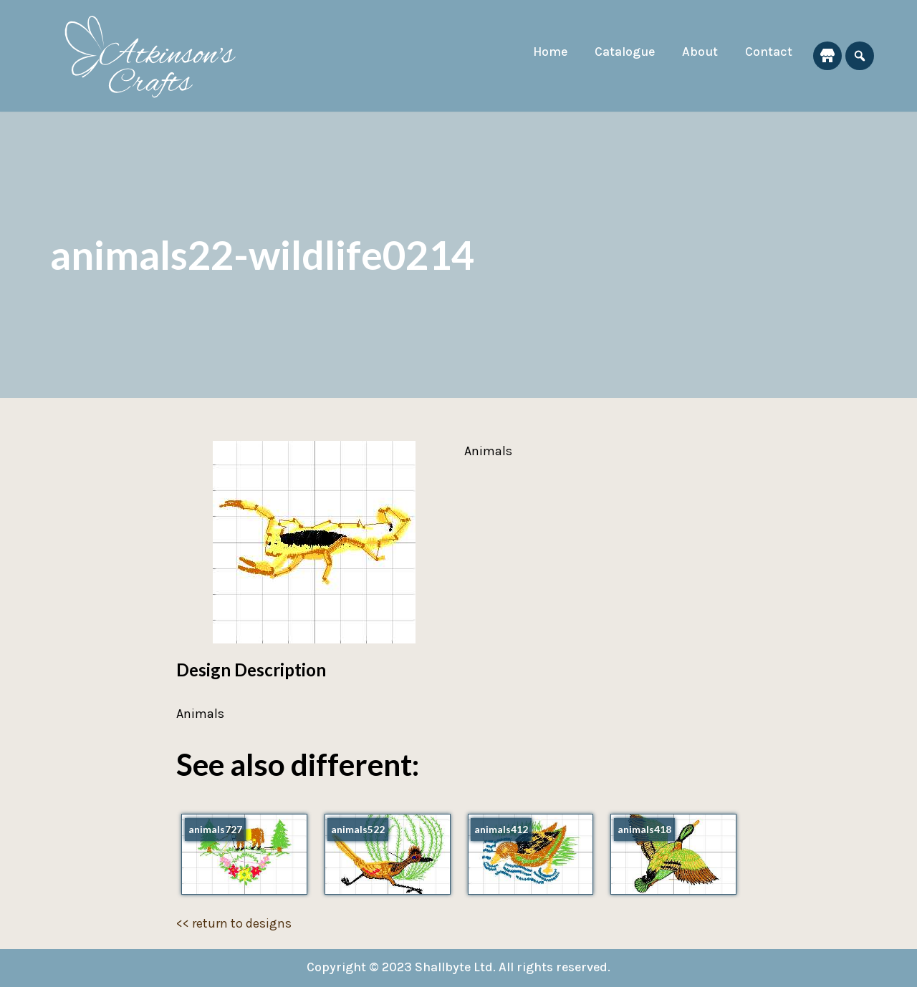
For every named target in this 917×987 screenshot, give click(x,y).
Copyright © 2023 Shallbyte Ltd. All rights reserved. (458, 968)
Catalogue (623, 52)
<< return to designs (234, 923)
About (699, 52)
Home (547, 52)
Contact (768, 52)
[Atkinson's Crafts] (157, 56)
